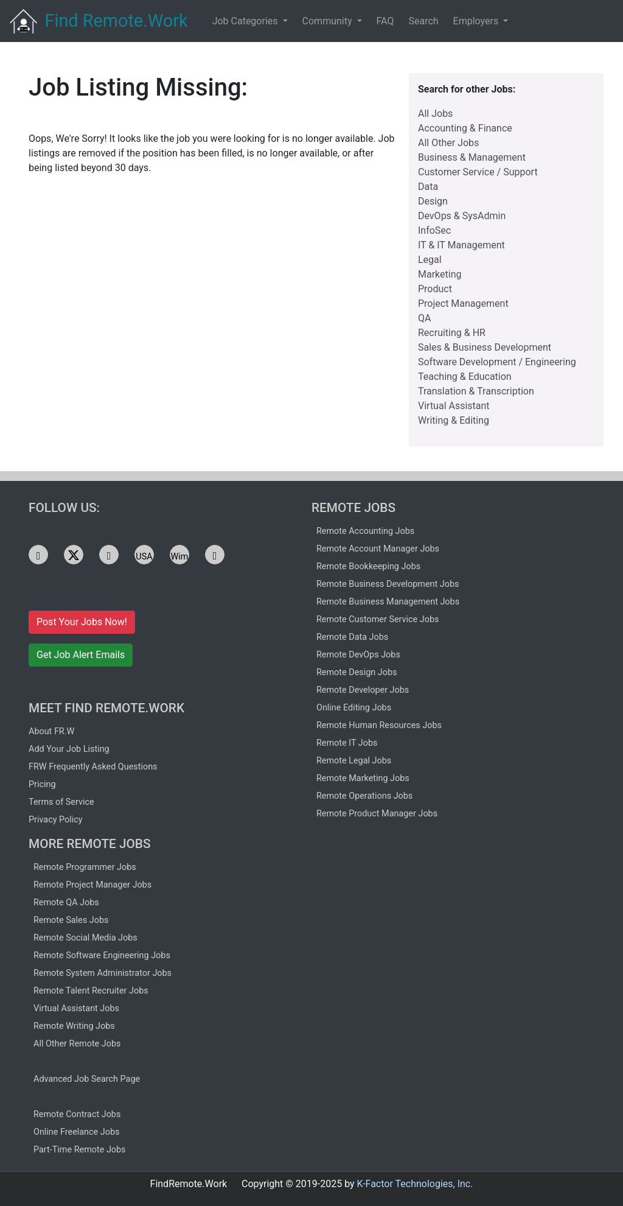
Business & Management (472, 157)
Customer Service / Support (478, 172)
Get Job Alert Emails (81, 655)
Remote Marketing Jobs (362, 778)
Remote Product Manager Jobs (376, 813)
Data (428, 186)
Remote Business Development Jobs (387, 584)
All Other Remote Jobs (76, 1044)
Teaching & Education (465, 376)
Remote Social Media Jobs (85, 938)
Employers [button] (477, 21)
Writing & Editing (453, 420)
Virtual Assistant (454, 406)
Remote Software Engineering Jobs (101, 955)
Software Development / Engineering (497, 362)
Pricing (42, 784)
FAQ (385, 21)
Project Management (463, 303)
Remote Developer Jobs (362, 690)
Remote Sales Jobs (70, 920)
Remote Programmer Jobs (84, 867)
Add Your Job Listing (69, 749)
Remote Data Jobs (352, 637)
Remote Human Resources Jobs (379, 725)
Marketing (439, 274)
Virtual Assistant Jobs (76, 1008)
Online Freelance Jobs (76, 1132)
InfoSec (434, 230)
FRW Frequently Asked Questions (93, 767)
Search (423, 21)
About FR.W (51, 731)
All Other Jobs (448, 143)
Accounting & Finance (465, 128)
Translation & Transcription (476, 391)
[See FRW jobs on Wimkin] (179, 554)
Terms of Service (61, 802)
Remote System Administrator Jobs (102, 973)
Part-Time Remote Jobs (79, 1150)
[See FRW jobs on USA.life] (144, 554)
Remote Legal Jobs (353, 761)
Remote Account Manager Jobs (377, 549)
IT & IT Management (461, 245)
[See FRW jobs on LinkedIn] (38, 554)
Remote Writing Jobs (74, 1026)
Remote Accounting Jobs (365, 531)
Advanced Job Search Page (86, 1079)
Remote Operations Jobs (364, 796)
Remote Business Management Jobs (387, 602)
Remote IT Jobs (346, 743)
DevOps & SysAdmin (462, 216)
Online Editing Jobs (353, 708)
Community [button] (328, 21)
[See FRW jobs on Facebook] (214, 554)
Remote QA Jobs (66, 902)
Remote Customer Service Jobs (377, 619)
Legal (430, 259)
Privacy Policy (56, 820)
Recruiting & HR (452, 332)
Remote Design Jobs (356, 672)
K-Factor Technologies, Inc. (415, 1184)
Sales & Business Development (484, 347)
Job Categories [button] (246, 21)
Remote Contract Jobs (76, 1114)
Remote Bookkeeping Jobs (368, 566)
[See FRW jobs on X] (73, 554)
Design (433, 201)
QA (424, 318)
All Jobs (435, 113)
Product (435, 289)
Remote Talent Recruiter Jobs (90, 991)
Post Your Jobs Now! (82, 622)
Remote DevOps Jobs (358, 655)
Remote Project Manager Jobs (92, 885)
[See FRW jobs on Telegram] (109, 554)
